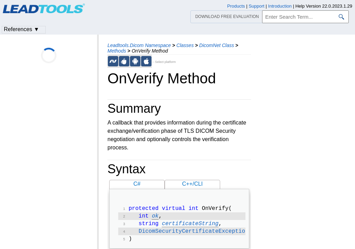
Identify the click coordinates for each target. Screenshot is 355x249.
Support (257, 6)
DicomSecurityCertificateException (194, 234)
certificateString (190, 226)
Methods (116, 51)
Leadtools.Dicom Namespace (139, 45)
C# (136, 184)
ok (155, 217)
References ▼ (21, 29)
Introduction (280, 6)
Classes (185, 45)
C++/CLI (192, 184)
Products (236, 6)
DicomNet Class (216, 45)
